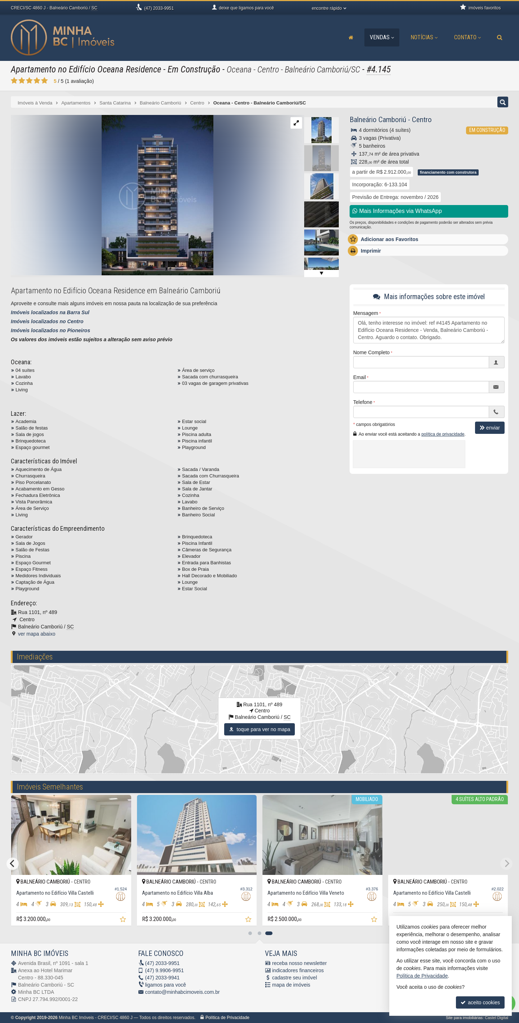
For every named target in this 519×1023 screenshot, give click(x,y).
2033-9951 (159, 8)
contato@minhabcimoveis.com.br (182, 992)
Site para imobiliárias (464, 1017)
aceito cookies (480, 1002)
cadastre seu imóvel (294, 977)
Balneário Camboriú (378, 119)
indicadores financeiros (298, 970)
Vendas (382, 37)
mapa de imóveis (291, 985)
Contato (467, 37)
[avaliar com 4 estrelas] (37, 80)
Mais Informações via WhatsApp (397, 211)
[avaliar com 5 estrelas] (44, 80)
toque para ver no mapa (259, 729)
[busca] (500, 37)
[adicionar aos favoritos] (123, 920)
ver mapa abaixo (37, 634)
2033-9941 (162, 977)
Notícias (424, 37)
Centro (422, 119)
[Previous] (12, 864)
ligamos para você (165, 985)
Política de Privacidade (227, 1017)
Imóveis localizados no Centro (47, 321)
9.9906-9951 (164, 970)
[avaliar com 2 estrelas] (21, 80)
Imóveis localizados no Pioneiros (50, 330)
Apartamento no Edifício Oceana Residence (86, 69)
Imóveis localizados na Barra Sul (50, 312)
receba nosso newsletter (299, 963)
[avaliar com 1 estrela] (14, 80)
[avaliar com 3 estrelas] (29, 80)
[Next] (506, 864)
